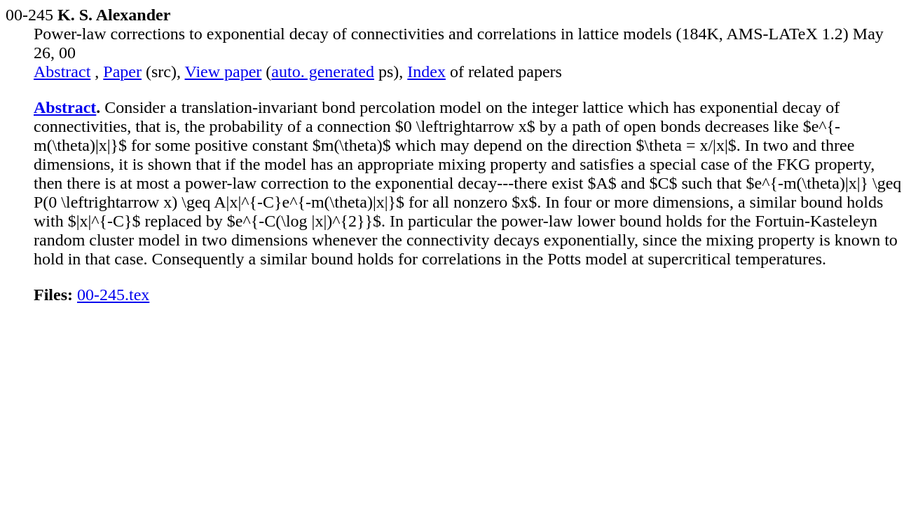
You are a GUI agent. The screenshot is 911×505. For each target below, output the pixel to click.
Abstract (62, 71)
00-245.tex (113, 294)
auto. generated (322, 71)
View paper (223, 71)
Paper (122, 71)
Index (426, 71)
